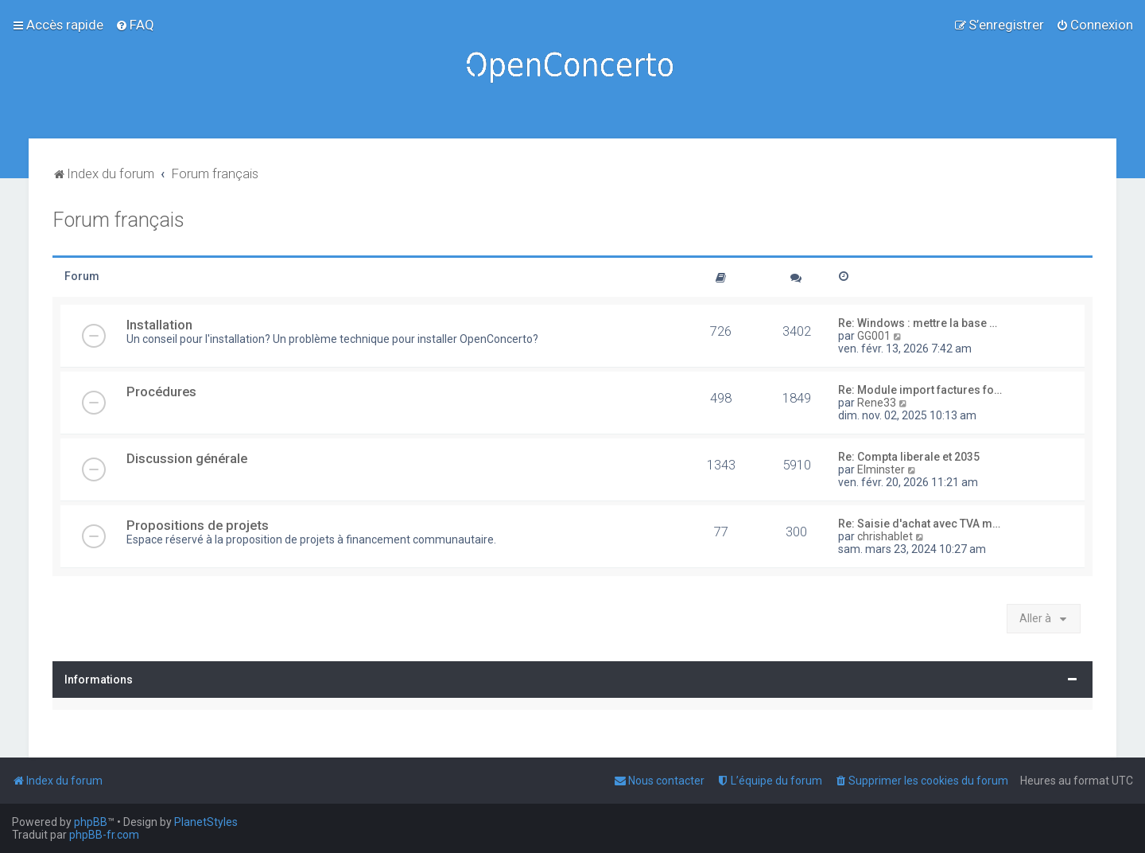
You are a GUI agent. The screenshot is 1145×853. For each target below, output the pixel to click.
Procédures (161, 391)
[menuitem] (134, 25)
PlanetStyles (206, 822)
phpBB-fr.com (104, 834)
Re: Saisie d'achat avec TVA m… (919, 523)
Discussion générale (186, 458)
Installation (159, 325)
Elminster (881, 469)
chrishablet (885, 536)
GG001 (874, 335)
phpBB (90, 822)
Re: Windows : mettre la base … (917, 323)
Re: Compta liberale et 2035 (909, 456)
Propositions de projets (197, 525)
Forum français (118, 220)
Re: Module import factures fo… (920, 390)
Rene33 (876, 402)
